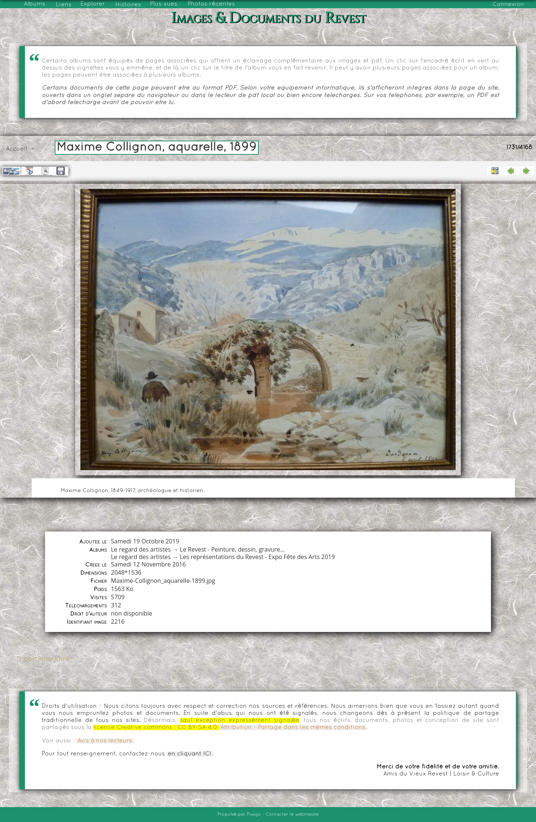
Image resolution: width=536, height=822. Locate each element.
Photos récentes (211, 4)
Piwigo (254, 814)
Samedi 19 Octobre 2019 (145, 541)
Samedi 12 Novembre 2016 (148, 564)
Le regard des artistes (141, 549)
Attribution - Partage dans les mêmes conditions (292, 727)
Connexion (508, 4)
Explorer (92, 4)
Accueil (16, 149)
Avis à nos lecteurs (104, 741)
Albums (34, 4)
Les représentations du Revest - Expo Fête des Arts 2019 (257, 557)
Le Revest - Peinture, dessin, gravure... (232, 549)
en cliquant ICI (189, 754)
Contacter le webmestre (292, 814)
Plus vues (163, 4)
